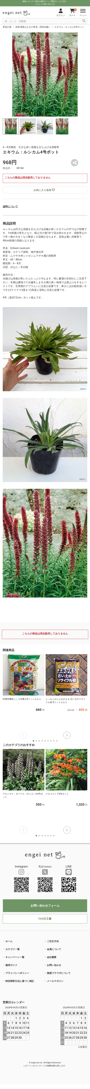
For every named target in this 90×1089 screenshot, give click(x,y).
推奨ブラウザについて (59, 973)
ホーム (9, 941)
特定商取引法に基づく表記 (19, 981)
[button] (67, 735)
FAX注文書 (45, 918)
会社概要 (51, 957)
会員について (54, 949)
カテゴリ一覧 (12, 949)
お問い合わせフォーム (45, 905)
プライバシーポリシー (17, 973)
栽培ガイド (11, 965)
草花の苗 (7, 27)
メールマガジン (55, 981)
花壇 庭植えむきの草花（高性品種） (33, 27)
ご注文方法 (53, 941)
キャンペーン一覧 (14, 957)
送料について (10, 206)
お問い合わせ (54, 965)
